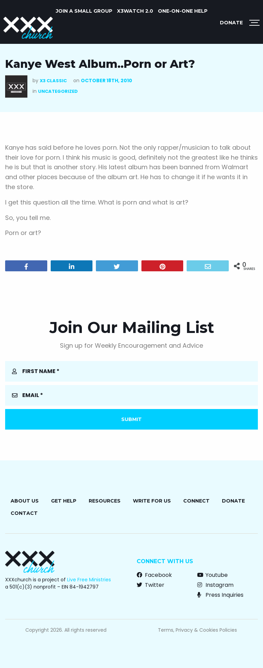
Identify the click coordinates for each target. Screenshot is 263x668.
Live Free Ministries (89, 579)
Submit (131, 419)
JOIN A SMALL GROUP (84, 11)
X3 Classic (53, 80)
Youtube (212, 575)
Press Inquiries (220, 595)
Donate (231, 23)
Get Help (63, 501)
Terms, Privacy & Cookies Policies (197, 630)
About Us (25, 501)
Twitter (150, 585)
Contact (24, 513)
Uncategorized (58, 91)
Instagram (215, 585)
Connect (196, 501)
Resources (105, 501)
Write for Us (152, 501)
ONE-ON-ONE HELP (183, 11)
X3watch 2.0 (135, 11)
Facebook (154, 575)
